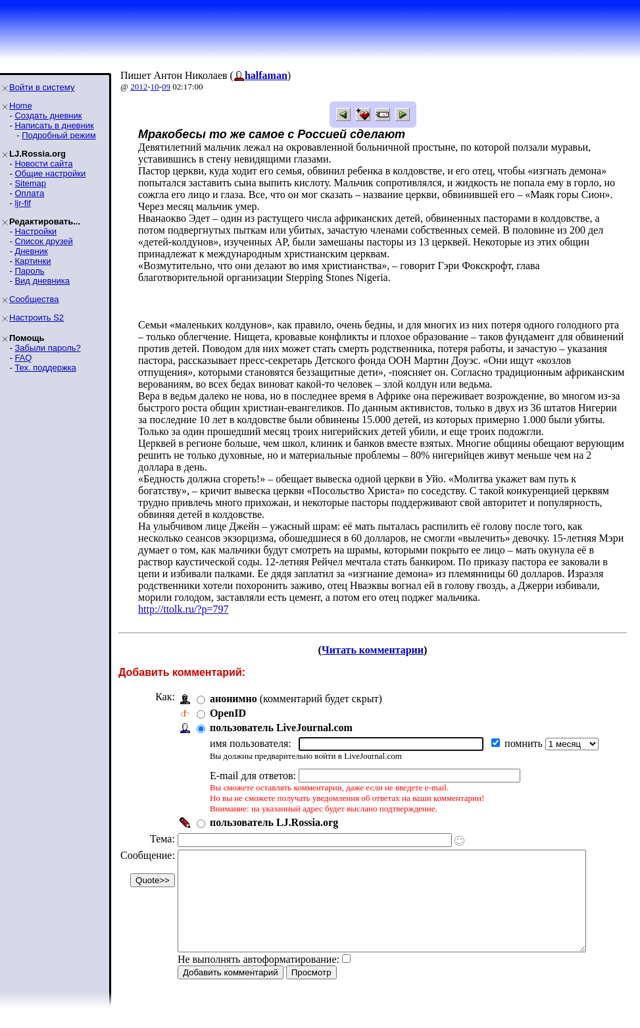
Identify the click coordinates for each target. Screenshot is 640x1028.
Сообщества (34, 299)
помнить (525, 743)
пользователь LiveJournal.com (281, 727)
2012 (138, 86)
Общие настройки (50, 173)
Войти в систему (41, 87)
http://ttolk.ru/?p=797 (183, 609)
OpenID (228, 713)
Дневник (30, 251)
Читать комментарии (378, 649)
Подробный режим (58, 135)
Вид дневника (42, 281)
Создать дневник (48, 115)
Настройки (35, 231)
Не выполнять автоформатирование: (258, 979)
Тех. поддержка (45, 368)
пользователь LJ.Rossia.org (274, 822)
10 (155, 86)
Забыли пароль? (47, 348)
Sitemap (30, 183)
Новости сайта (43, 163)
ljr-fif (22, 203)
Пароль (29, 271)
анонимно (233, 698)
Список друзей (43, 241)
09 (166, 86)
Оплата (29, 193)
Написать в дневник (53, 125)
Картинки (32, 261)
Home (20, 106)
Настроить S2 (36, 317)
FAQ (23, 358)
